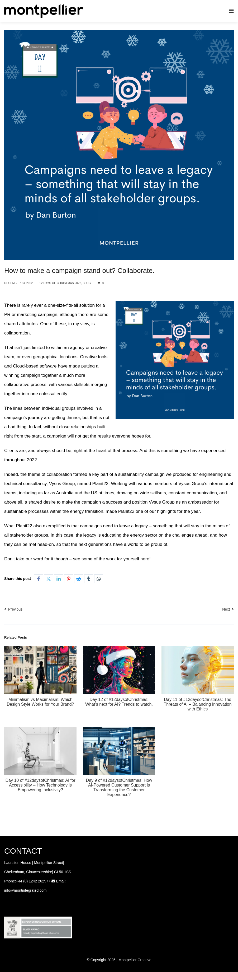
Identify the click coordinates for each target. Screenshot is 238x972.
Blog (87, 283)
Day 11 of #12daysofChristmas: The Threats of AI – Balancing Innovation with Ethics (197, 704)
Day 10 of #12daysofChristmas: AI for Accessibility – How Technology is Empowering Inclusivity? (40, 785)
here (144, 558)
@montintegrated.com (28, 890)
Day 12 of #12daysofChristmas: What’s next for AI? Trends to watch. (119, 701)
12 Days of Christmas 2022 (60, 283)
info (7, 890)
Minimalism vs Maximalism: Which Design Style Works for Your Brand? (40, 701)
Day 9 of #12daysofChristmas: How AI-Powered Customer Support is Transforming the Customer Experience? (119, 787)
